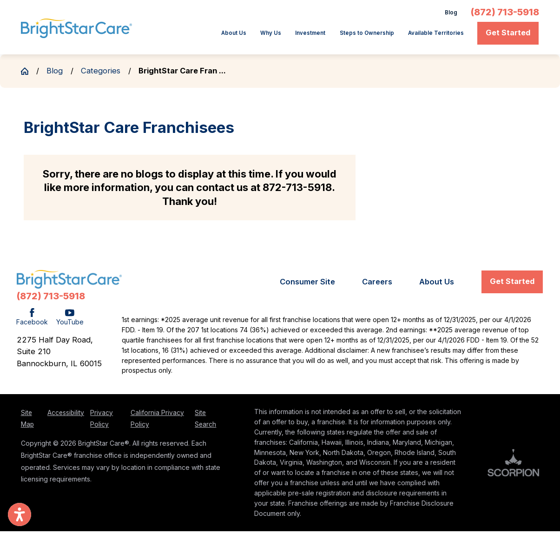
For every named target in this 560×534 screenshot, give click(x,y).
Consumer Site (307, 285)
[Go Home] (28, 74)
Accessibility (65, 415)
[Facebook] (32, 320)
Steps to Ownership (336, 35)
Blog (449, 13)
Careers (377, 285)
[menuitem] (171, 36)
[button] (19, 514)
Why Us (214, 35)
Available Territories (426, 35)
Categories (100, 73)
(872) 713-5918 (505, 14)
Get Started (508, 35)
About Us (168, 35)
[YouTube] (70, 320)
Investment (264, 35)
